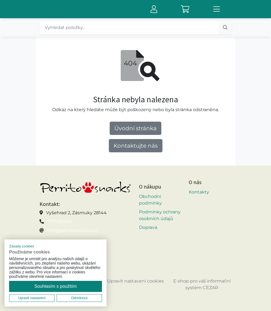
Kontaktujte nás (136, 145)
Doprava (148, 227)
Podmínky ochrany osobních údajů (160, 215)
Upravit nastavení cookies (135, 281)
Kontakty (199, 192)
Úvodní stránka (135, 128)
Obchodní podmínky (150, 200)
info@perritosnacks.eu (72, 230)
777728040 (59, 221)
